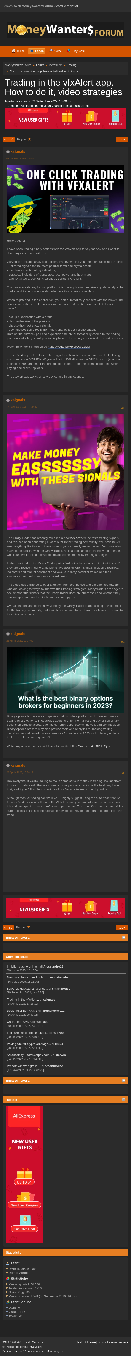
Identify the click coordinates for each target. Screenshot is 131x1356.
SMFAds (6, 1347)
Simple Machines (33, 1342)
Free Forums (21, 1347)
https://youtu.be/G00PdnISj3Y (90, 746)
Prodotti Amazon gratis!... (24, 1066)
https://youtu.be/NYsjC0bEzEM (69, 346)
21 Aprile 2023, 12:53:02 (19, 640)
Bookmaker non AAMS (22, 1010)
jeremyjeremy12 (53, 1010)
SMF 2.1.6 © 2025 (12, 1342)
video (74, 538)
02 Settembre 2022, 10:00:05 (22, 158)
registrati (73, 6)
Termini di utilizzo (107, 1342)
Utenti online (21, 1302)
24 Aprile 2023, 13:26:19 (19, 772)
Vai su (8, 927)
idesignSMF (36, 1346)
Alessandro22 (53, 966)
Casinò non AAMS (19, 1022)
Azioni (122, 139)
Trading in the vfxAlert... (23, 999)
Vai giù (8, 139)
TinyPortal (82, 1342)
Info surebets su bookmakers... (27, 1032)
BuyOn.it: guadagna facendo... (27, 988)
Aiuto (93, 1342)
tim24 (59, 1044)
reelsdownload (60, 977)
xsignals (49, 999)
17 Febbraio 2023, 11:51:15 (21, 407)
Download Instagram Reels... (26, 977)
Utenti (16, 1263)
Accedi (59, 6)
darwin (61, 1055)
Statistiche (13, 1252)
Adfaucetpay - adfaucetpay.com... (29, 1055)
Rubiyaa (42, 1022)
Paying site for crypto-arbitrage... (29, 1044)
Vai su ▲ (124, 1342)
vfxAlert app (21, 355)
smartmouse (61, 988)
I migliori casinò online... (23, 966)
